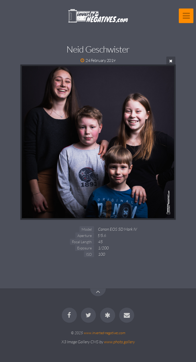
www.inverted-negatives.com (104, 333)
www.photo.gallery (119, 341)
